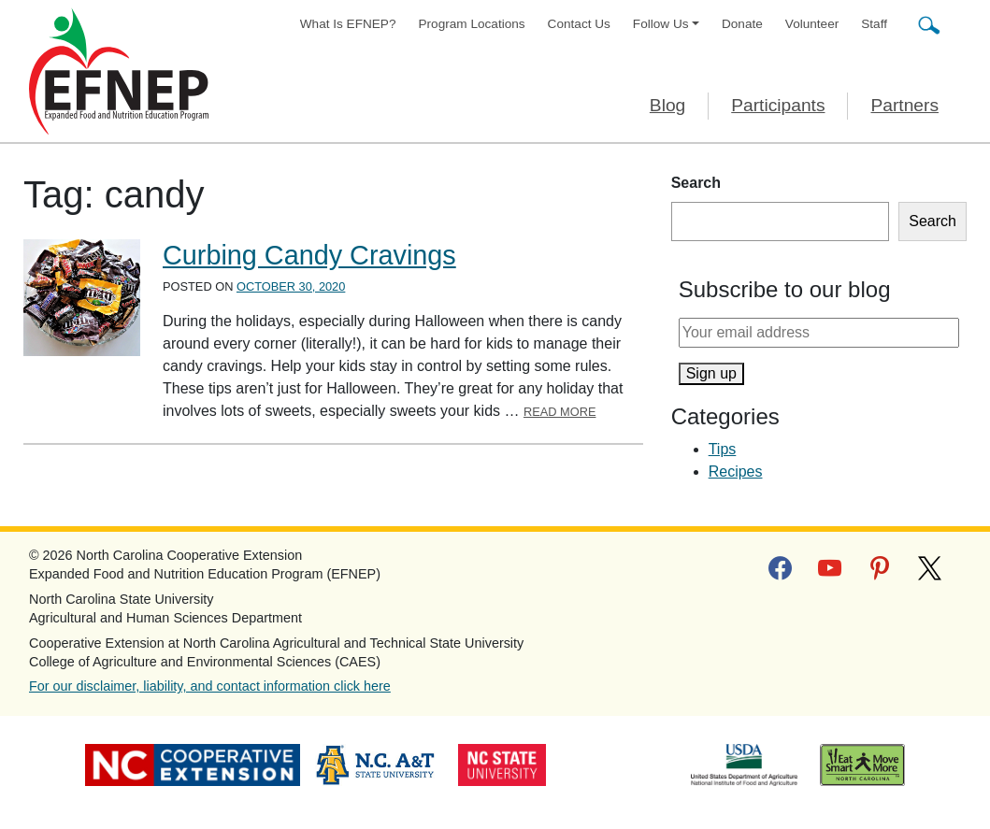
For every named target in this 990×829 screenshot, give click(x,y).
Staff (874, 24)
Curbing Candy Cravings (309, 255)
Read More (560, 412)
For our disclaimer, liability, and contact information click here (210, 686)
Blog (667, 105)
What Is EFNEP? (348, 24)
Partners (904, 105)
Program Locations (472, 24)
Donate (742, 24)
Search (696, 183)
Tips (723, 449)
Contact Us (579, 24)
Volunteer (812, 24)
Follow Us (661, 24)
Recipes (736, 471)
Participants (778, 105)
